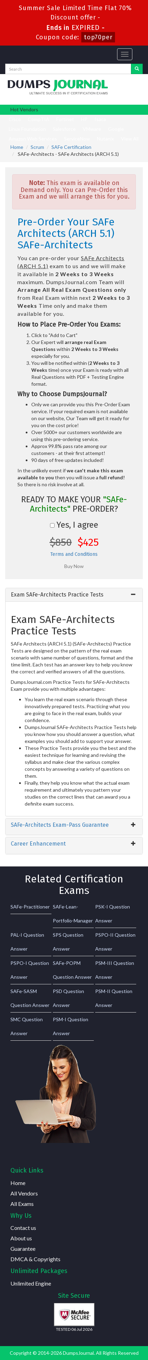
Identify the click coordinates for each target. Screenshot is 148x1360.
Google (116, 129)
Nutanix (105, 139)
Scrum (37, 147)
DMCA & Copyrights (35, 1259)
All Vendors (24, 1193)
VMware (92, 129)
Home (16, 147)
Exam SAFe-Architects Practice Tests (57, 594)
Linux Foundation (27, 129)
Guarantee (22, 1248)
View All (130, 139)
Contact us (23, 1227)
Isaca (100, 119)
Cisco (15, 119)
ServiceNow (77, 139)
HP (84, 119)
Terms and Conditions (74, 554)
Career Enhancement (38, 843)
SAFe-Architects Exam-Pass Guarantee (60, 825)
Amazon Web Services (33, 139)
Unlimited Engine (30, 1283)
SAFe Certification (71, 147)
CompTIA (38, 119)
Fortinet (65, 119)
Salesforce (64, 129)
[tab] (74, 594)
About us (21, 1238)
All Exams (22, 1203)
